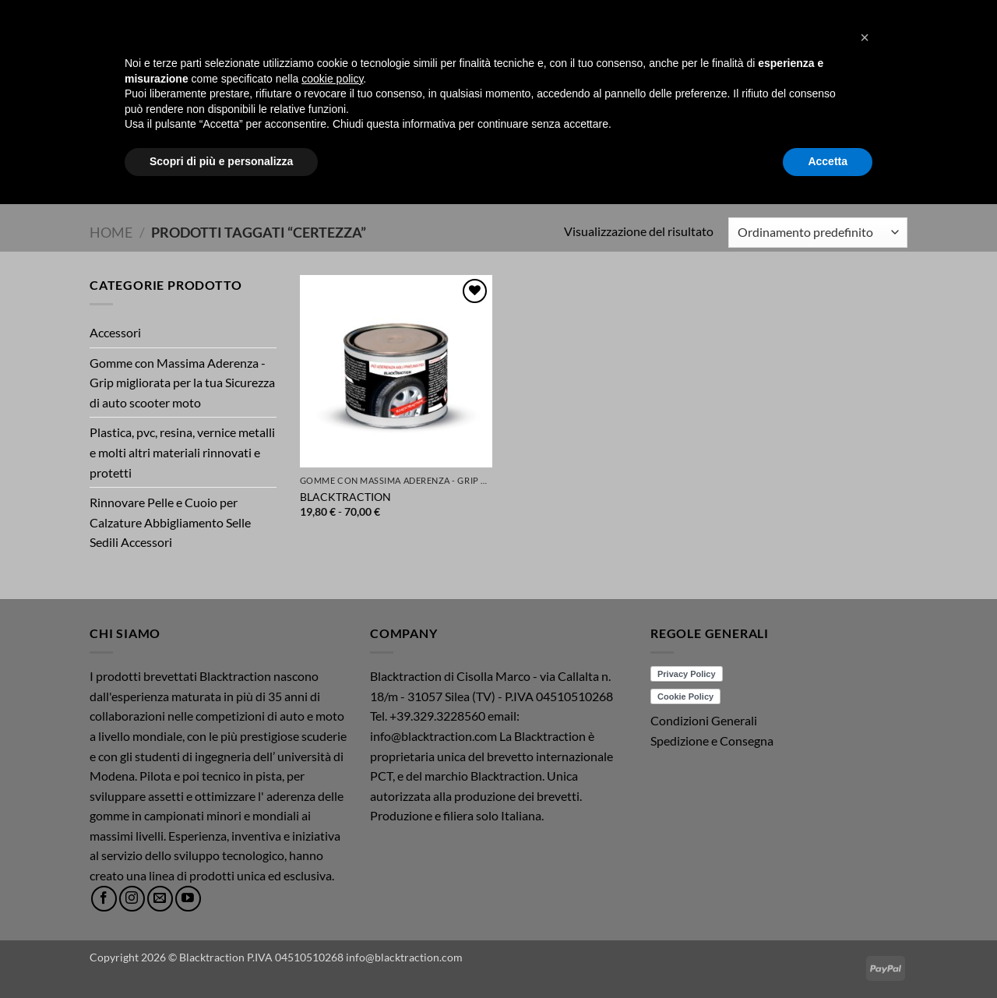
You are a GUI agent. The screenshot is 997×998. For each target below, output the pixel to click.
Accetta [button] (827, 955)
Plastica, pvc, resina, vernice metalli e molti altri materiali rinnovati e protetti (182, 452)
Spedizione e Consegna (711, 740)
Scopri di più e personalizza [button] (221, 955)
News (567, 176)
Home (215, 176)
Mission (615, 176)
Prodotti (274, 175)
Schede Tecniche (419, 176)
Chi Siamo (509, 175)
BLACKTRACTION (345, 496)
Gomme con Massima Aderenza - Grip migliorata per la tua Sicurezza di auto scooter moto (182, 382)
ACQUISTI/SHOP (756, 176)
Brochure (676, 176)
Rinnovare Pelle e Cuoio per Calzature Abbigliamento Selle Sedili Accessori (170, 522)
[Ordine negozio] (817, 232)
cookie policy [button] (332, 872)
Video (339, 175)
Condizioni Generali (703, 720)
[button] (882, 55)
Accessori (115, 332)
